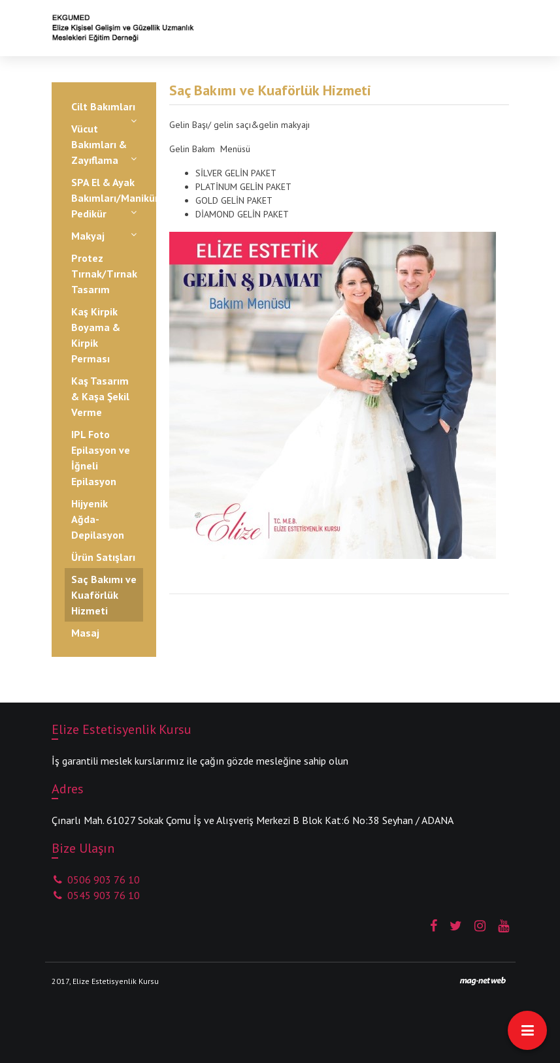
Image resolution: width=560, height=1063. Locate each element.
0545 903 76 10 (96, 895)
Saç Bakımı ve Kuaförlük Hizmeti (104, 595)
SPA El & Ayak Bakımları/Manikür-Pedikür (107, 198)
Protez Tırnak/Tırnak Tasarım (104, 273)
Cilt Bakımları (103, 106)
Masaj (85, 632)
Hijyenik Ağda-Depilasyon (97, 519)
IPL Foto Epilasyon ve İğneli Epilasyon (100, 458)
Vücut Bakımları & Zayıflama (99, 144)
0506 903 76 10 (96, 879)
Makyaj (88, 235)
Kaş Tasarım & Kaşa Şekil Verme (100, 396)
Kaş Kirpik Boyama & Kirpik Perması (95, 335)
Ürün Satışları (103, 556)
